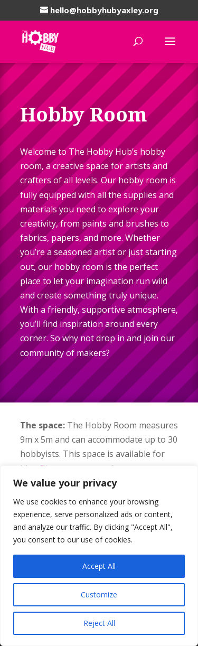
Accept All (99, 566)
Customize (99, 594)
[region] (99, 555)
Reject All (99, 623)
